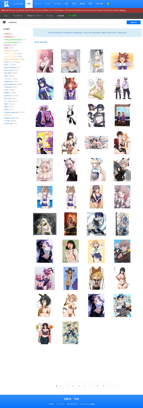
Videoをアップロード (34, 16)
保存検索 (61, 16)
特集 (74, 4)
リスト (6, 16)
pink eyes (8, 98)
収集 (66, 4)
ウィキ (47, 4)
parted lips (8, 96)
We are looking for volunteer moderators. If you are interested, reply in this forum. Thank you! (87, 33)
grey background (10, 84)
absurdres (8, 51)
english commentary (12, 59)
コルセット (9, 79)
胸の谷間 (8, 73)
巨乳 (6, 90)
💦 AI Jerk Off (40, 42)
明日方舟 (8, 45)
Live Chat (99, 4)
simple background (11, 112)
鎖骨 (6, 76)
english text (9, 82)
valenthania (9, 37)
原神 (6, 48)
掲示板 (82, 4)
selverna (8, 34)
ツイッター (60, 404)
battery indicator (10, 68)
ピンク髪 (8, 101)
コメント (38, 4)
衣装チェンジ (9, 62)
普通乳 (7, 93)
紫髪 (6, 107)
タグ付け (57, 4)
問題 (90, 4)
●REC (7, 110)
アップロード (18, 16)
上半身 (7, 121)
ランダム (50, 16)
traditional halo (10, 118)
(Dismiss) (123, 10)
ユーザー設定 (18, 4)
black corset (9, 70)
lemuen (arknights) (11, 42)
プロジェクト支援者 (87, 404)
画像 (28, 4)
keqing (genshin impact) (13, 40)
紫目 (6, 104)
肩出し (7, 65)
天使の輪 (8, 87)
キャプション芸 (10, 53)
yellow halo (8, 124)
